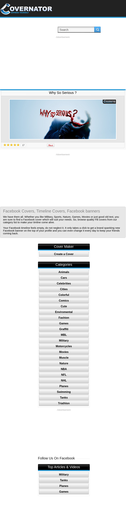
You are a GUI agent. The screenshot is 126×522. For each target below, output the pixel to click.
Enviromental (63, 312)
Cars (64, 277)
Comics (64, 300)
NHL (64, 380)
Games (63, 323)
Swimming (64, 391)
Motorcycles (64, 346)
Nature (63, 363)
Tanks (64, 397)
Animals (64, 272)
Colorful (64, 294)
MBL (64, 334)
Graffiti (63, 329)
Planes (63, 386)
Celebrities (64, 283)
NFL (63, 374)
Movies (64, 351)
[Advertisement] (62, 63)
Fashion (64, 317)
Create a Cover (64, 254)
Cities (64, 289)
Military (64, 340)
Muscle (64, 357)
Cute (64, 306)
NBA (64, 369)
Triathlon (64, 403)
